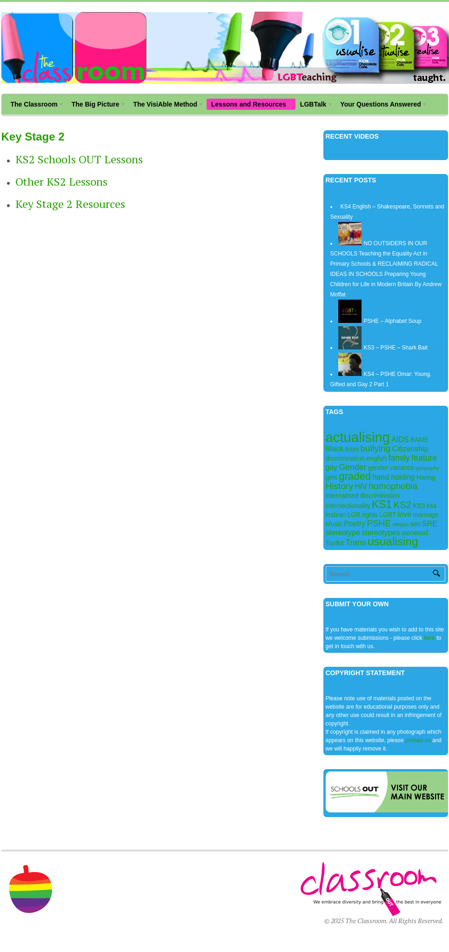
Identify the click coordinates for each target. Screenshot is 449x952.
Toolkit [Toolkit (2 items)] (335, 543)
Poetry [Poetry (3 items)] (354, 524)
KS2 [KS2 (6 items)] (402, 505)
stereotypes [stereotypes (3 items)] (381, 532)
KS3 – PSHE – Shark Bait (396, 347)
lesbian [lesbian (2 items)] (336, 514)
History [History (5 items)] (339, 486)
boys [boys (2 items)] (352, 449)
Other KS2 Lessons (61, 181)
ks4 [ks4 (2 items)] (432, 506)
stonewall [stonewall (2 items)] (415, 532)
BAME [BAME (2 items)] (419, 439)
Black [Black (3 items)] (335, 449)
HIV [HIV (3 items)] (361, 486)
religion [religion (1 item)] (401, 524)
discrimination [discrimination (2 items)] (345, 458)
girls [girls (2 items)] (331, 477)
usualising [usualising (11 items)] (393, 541)
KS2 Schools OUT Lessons (79, 159)
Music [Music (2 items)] (334, 524)
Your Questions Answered (381, 105)
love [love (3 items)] (404, 514)
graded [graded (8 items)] (355, 476)
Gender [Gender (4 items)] (353, 467)
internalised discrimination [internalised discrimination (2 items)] (363, 495)
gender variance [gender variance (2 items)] (391, 467)
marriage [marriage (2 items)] (425, 514)
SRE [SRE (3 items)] (429, 524)
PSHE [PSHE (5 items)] (379, 523)
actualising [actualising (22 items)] (358, 437)
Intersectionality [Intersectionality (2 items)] (348, 506)
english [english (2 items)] (376, 458)
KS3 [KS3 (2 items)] (419, 506)
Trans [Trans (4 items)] (355, 542)
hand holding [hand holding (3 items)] (393, 477)
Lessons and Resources (250, 105)
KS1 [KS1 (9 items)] (382, 504)
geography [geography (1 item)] (427, 468)
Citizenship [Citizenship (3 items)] (410, 449)
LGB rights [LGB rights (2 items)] (363, 514)
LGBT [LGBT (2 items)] (387, 514)
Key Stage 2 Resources (70, 203)
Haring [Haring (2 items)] (426, 477)
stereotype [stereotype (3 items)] (343, 532)
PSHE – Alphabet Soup (393, 321)
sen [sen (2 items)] (415, 524)
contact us (418, 740)
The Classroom (35, 105)
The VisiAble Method (166, 105)
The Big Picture (96, 105)
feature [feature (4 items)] (424, 458)
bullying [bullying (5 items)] (375, 448)
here (430, 638)
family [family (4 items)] (399, 458)
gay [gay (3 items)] (332, 467)
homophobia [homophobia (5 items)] (393, 486)
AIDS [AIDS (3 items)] (400, 439)
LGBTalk (314, 105)
